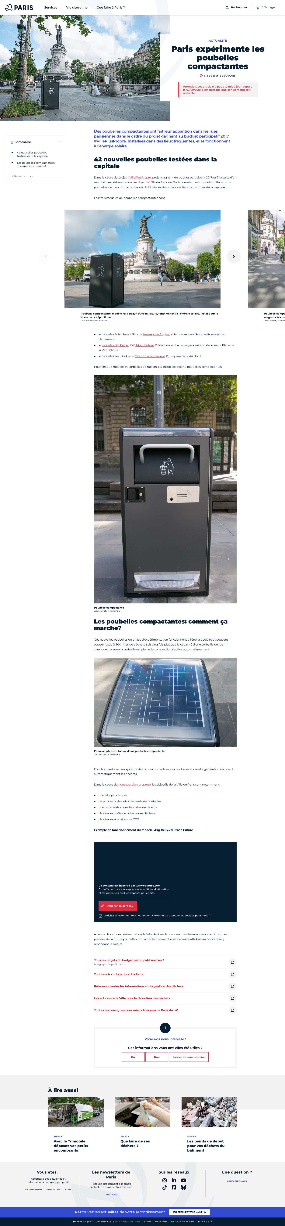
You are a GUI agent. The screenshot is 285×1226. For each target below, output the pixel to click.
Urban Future (144, 345)
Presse (147, 1222)
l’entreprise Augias (156, 334)
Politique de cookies (182, 1222)
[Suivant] (234, 256)
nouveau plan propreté (134, 784)
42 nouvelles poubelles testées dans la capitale (32, 154)
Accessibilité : (118, 1222)
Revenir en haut (24, 176)
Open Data (161, 1222)
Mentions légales (83, 1222)
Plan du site (205, 1222)
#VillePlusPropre (139, 177)
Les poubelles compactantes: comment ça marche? (36, 164)
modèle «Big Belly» (115, 345)
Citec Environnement (150, 356)
